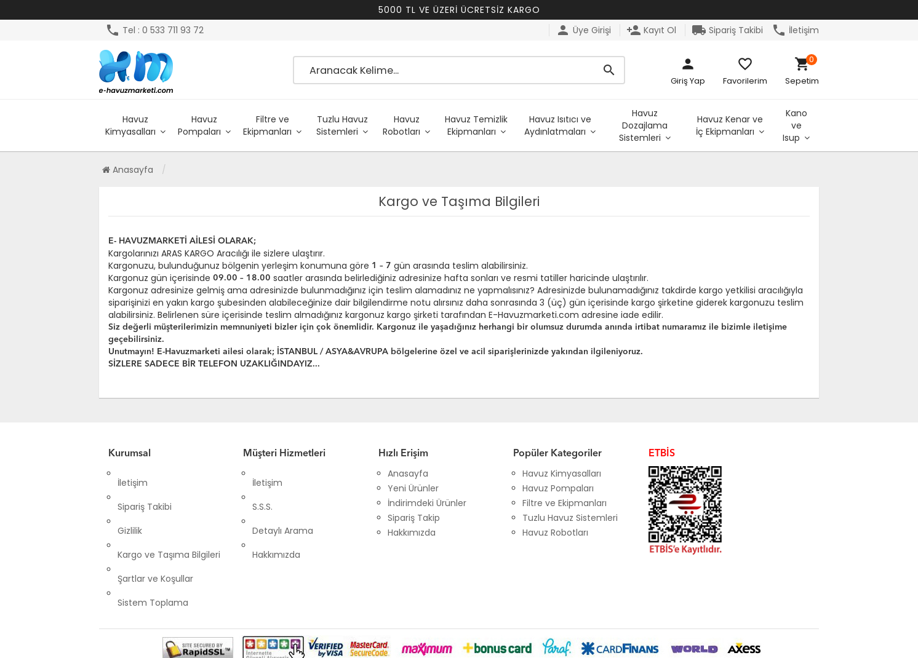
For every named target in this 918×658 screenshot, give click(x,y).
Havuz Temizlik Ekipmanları (476, 125)
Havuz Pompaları (199, 125)
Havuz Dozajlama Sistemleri (643, 125)
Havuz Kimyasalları (130, 125)
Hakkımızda (276, 518)
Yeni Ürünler (413, 488)
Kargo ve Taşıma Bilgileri (169, 518)
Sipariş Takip (414, 518)
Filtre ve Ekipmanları (267, 125)
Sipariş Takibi (727, 30)
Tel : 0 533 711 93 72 (154, 30)
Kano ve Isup (795, 125)
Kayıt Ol (651, 30)
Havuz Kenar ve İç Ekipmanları (729, 125)
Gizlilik (130, 503)
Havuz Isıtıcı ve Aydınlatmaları (557, 125)
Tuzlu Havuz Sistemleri (342, 125)
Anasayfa (127, 170)
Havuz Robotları (401, 125)
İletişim (795, 30)
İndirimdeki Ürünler (427, 503)
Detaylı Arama (282, 503)
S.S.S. (262, 488)
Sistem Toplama (153, 547)
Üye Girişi (583, 30)
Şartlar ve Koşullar (155, 532)
